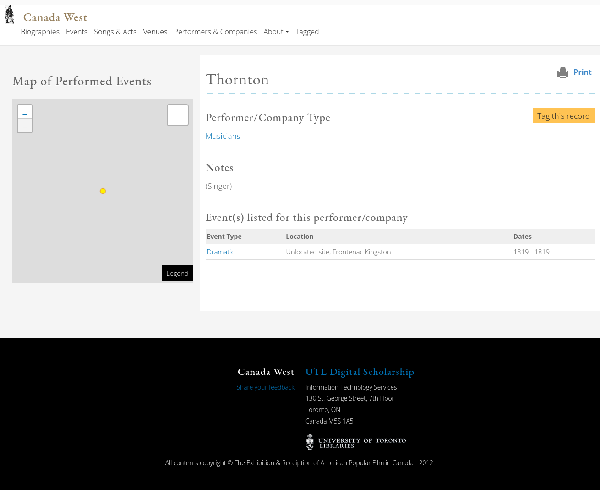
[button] (25, 112)
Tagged (307, 32)
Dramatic (221, 251)
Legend (177, 273)
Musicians (223, 136)
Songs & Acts (115, 32)
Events (76, 32)
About (273, 32)
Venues (155, 32)
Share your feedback (266, 387)
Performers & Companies (215, 32)
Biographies (40, 32)
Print (582, 72)
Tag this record (563, 115)
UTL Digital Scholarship (360, 371)
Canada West (55, 17)
